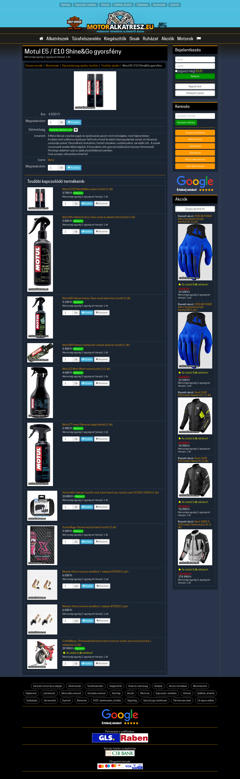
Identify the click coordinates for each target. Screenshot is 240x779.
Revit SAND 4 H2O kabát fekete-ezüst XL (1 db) (194, 524)
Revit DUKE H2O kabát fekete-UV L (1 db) (194, 394)
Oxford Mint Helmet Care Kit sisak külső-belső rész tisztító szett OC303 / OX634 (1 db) (110, 492)
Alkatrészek (57, 38)
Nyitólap (65, 4)
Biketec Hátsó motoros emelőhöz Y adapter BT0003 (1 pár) (95, 571)
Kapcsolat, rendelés (85, 4)
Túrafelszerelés (86, 38)
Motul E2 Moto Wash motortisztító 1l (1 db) (86, 368)
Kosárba (73, 122)
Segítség (132, 700)
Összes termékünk (195, 132)
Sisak (134, 38)
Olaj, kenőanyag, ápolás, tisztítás (80, 65)
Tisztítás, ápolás (110, 65)
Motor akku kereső (195, 159)
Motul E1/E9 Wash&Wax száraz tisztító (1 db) (87, 189)
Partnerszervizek (182, 700)
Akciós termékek (178, 686)
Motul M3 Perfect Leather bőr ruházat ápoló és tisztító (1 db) (96, 345)
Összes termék (34, 65)
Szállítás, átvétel (122, 4)
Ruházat (150, 38)
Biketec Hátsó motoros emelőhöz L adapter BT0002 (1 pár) (95, 606)
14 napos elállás (205, 700)
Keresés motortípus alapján (47, 686)
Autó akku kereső (195, 166)
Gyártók (174, 4)
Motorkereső (195, 139)
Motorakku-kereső (71, 693)
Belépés (195, 76)
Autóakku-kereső (96, 693)
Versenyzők (159, 4)
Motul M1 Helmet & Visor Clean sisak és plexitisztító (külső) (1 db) (98, 217)
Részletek (102, 203)
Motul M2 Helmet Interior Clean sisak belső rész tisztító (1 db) (96, 298)
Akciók (167, 38)
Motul (51, 159)
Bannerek (82, 700)
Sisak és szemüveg (138, 686)
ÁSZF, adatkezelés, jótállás (107, 700)
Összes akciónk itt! (195, 209)
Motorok (185, 38)
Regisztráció (195, 86)
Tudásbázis (142, 4)
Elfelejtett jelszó (195, 93)
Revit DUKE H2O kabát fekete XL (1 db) (193, 459)
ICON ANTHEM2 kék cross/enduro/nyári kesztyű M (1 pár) (195, 307)
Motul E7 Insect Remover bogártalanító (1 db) (87, 424)
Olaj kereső (195, 152)
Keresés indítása (186, 122)
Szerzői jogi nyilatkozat (155, 700)
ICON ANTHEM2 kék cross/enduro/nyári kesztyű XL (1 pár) (195, 219)
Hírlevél (105, 4)
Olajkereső (31, 693)
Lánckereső (195, 146)
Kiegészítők (115, 38)
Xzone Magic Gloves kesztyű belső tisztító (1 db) (89, 527)
